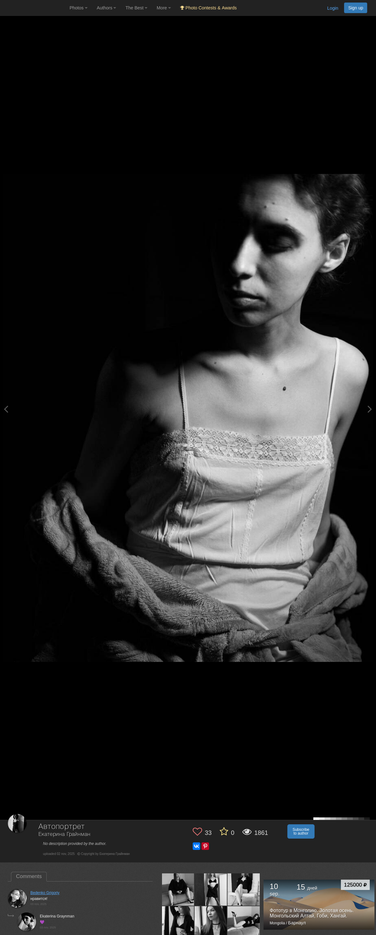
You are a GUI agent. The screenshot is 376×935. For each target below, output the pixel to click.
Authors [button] (106, 8)
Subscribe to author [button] (301, 831)
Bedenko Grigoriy (45, 893)
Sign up (355, 8)
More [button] (164, 8)
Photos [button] (78, 8)
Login (332, 8)
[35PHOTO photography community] (34, 8)
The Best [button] (136, 8)
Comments (29, 876)
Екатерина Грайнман (64, 834)
